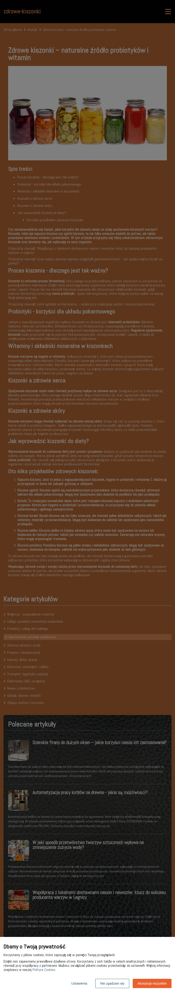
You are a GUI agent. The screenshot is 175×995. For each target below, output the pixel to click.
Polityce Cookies (44, 969)
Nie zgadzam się (112, 983)
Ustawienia (79, 983)
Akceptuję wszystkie (152, 983)
